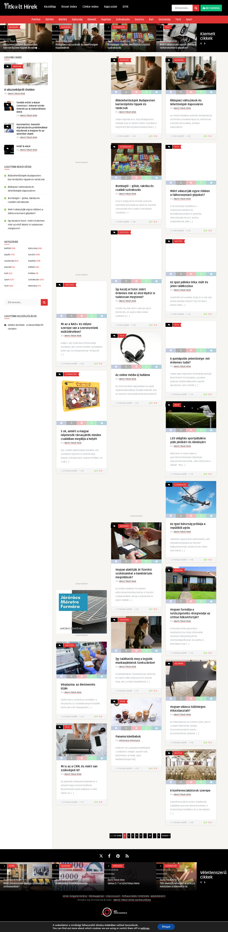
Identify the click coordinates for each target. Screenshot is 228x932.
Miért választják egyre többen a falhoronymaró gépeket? (178, 46)
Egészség (77, 19)
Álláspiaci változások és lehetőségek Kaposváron (77, 46)
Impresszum (113, 896)
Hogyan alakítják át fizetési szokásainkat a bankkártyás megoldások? (133, 573)
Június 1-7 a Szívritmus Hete (123, 883)
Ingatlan (106, 19)
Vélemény (33, 286)
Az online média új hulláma (132, 375)
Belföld (63, 19)
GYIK (125, 7)
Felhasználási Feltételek (136, 896)
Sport (189, 19)
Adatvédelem (158, 896)
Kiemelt (92, 19)
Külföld (49, 19)
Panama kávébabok (128, 736)
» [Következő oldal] (158, 835)
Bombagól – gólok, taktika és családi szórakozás (129, 46)
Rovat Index (69, 7)
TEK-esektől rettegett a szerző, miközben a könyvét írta (178, 885)
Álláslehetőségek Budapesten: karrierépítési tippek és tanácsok (134, 104)
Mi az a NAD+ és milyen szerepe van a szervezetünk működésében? (79, 328)
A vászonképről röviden (19, 90)
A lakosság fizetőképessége (72, 883)
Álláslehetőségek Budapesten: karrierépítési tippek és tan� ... (21, 46)
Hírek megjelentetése (75, 896)
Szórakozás (123, 19)
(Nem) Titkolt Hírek (11, 41)
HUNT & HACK (23, 146)
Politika (36, 19)
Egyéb (7, 254)
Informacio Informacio (129, 740)
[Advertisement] (81, 108)
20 (150, 835)
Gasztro (139, 19)
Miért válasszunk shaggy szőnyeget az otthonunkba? (25, 885)
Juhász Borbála (16, 325)
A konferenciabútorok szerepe (190, 790)
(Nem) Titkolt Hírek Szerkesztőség (132, 899)
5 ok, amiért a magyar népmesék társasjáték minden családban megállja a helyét (81, 435)
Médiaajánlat (96, 896)
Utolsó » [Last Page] (166, 835)
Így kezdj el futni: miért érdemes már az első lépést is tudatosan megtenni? (26, 224)
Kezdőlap (50, 7)
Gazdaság (164, 19)
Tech (178, 19)
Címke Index (90, 7)
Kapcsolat (110, 7)
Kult (151, 19)
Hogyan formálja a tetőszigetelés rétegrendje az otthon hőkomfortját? (190, 613)
